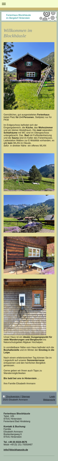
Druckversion (11, 396)
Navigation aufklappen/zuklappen (29, 4)
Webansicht (49, 399)
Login (52, 396)
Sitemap (25, 396)
